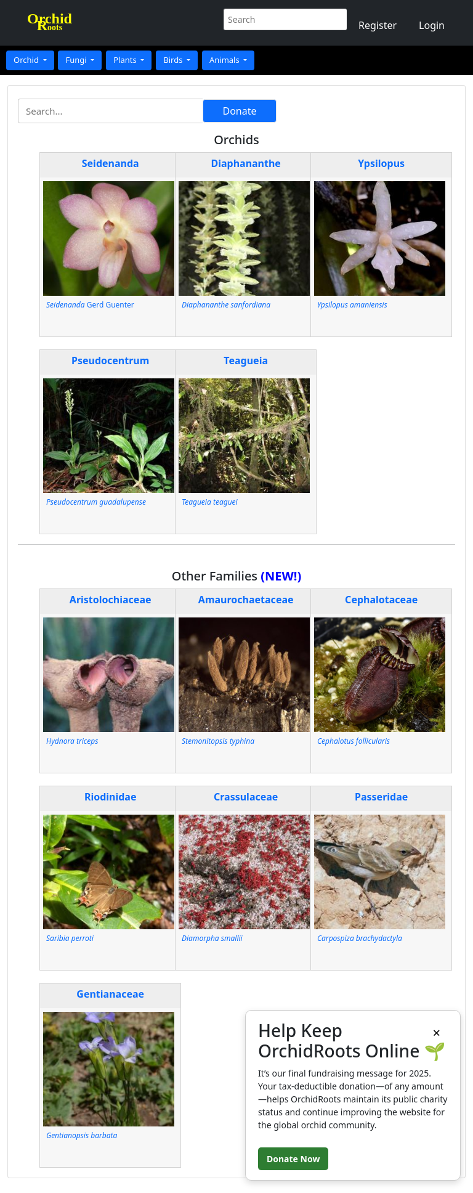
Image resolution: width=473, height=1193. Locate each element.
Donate (239, 111)
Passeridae (381, 797)
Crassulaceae (246, 797)
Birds (174, 59)
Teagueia (246, 360)
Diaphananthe (245, 163)
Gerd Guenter (90, 304)
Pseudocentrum (110, 360)
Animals (225, 59)
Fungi (77, 59)
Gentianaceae (110, 994)
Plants (126, 59)
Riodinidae (110, 797)
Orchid (27, 59)
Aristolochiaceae (111, 599)
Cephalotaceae (381, 599)
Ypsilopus (381, 163)
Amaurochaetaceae (246, 599)
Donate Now (293, 1159)
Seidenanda (110, 163)
